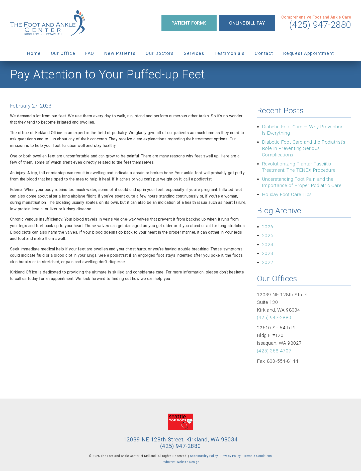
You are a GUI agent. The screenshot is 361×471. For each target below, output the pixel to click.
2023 (267, 253)
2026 (267, 227)
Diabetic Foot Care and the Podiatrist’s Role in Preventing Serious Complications (303, 148)
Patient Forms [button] (189, 23)
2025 (267, 235)
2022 (267, 262)
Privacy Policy (231, 456)
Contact (264, 53)
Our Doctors (160, 53)
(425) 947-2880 (320, 25)
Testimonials (229, 53)
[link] (47, 23)
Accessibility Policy (204, 456)
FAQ (89, 53)
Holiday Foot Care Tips (287, 194)
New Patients (120, 53)
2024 (267, 244)
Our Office (63, 53)
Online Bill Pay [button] (247, 23)
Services (194, 53)
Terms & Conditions (257, 456)
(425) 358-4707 (274, 351)
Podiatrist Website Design (180, 462)
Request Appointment (308, 53)
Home (34, 53)
